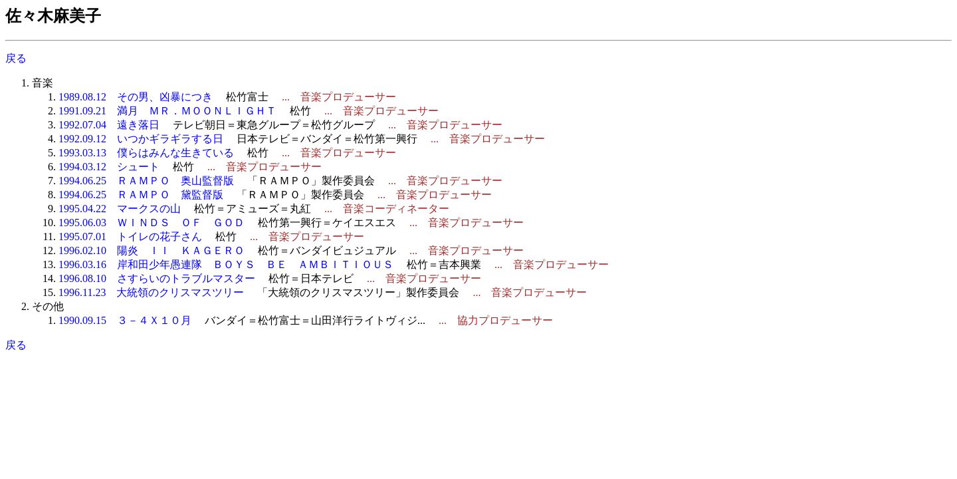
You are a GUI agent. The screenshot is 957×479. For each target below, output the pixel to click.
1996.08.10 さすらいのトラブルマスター (156, 278)
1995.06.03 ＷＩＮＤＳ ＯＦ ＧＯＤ (151, 222)
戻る (16, 58)
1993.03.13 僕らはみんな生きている (146, 152)
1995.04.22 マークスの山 (119, 208)
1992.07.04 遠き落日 (109, 124)
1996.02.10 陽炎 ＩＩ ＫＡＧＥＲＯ (151, 250)
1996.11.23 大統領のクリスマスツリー (151, 292)
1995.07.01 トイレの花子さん (130, 236)
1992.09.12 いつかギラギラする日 (140, 138)
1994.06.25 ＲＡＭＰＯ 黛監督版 (140, 194)
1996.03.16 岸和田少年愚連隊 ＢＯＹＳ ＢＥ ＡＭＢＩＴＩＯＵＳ (225, 264)
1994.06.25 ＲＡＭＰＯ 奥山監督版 (146, 180)
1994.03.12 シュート (109, 166)
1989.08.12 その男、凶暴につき (135, 96)
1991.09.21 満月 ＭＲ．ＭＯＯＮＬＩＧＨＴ (167, 110)
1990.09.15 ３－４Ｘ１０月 (124, 320)
